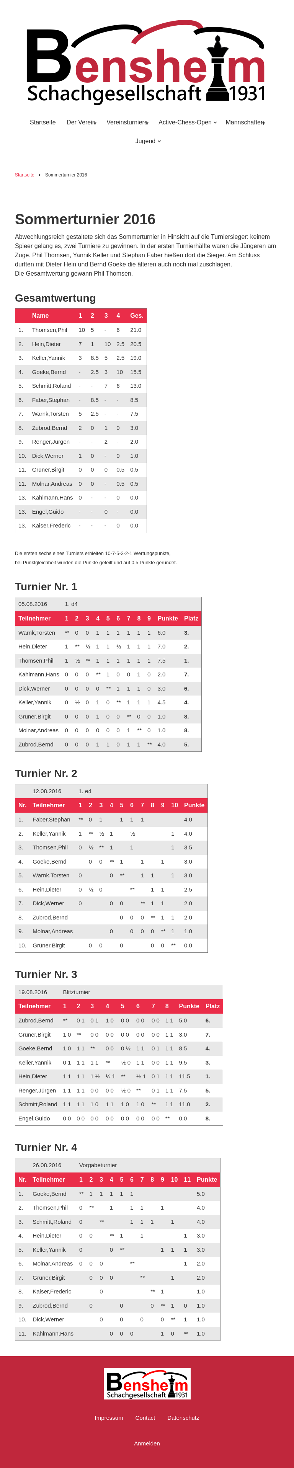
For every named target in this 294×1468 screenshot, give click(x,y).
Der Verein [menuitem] (80, 125)
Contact (145, 1417)
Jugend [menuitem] (146, 144)
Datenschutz (183, 1417)
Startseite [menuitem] (43, 122)
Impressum (109, 1417)
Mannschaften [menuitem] (244, 125)
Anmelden (147, 1443)
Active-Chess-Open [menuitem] (186, 125)
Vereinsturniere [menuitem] (126, 125)
